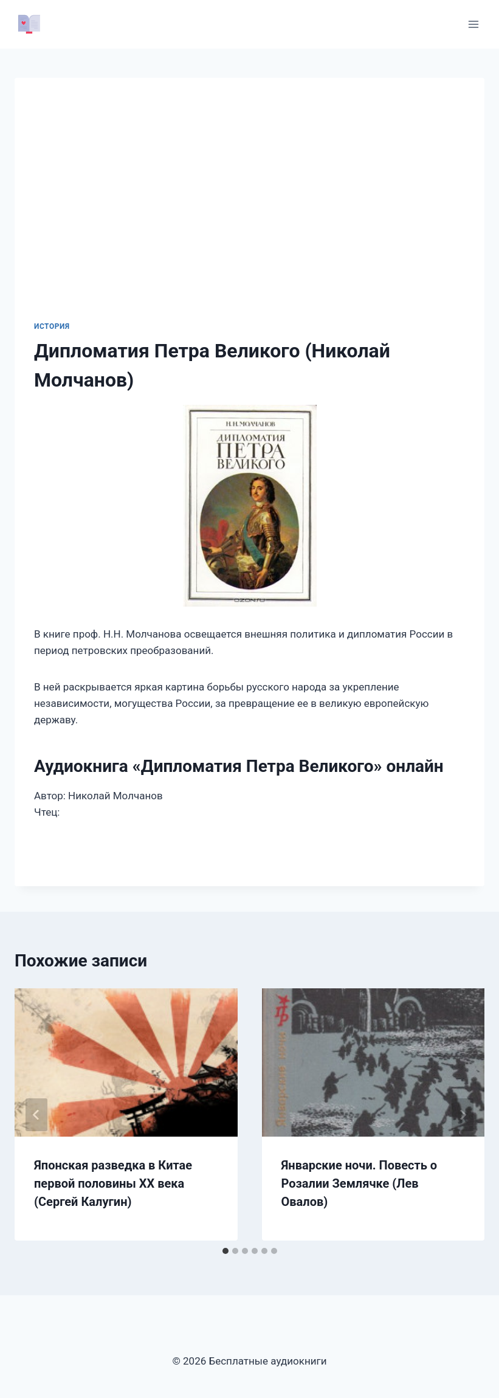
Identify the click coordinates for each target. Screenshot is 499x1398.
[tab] (225, 1251)
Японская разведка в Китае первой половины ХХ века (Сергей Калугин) (113, 1183)
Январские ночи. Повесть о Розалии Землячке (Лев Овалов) (359, 1183)
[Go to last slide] (36, 1114)
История (52, 326)
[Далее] (462, 1114)
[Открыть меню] (473, 24)
